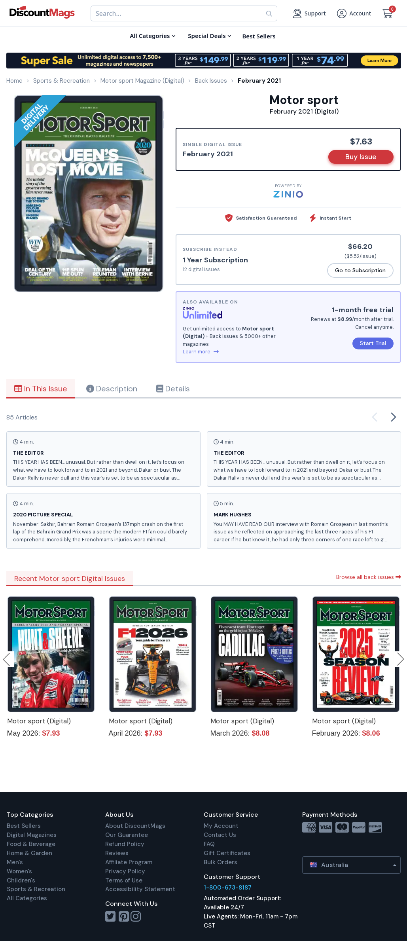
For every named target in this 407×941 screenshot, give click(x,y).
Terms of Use (123, 880)
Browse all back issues (368, 577)
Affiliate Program (128, 862)
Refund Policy (124, 844)
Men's (15, 862)
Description (111, 388)
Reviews (117, 853)
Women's (19, 871)
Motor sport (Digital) (39, 721)
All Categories (27, 898)
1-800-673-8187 (228, 888)
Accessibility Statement (140, 889)
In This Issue (40, 388)
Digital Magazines (32, 835)
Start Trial (373, 343)
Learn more (201, 351)
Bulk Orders (220, 862)
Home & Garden (29, 853)
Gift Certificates (227, 853)
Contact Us (220, 835)
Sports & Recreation (36, 889)
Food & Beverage (31, 844)
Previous (7, 659)
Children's (21, 880)
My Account (221, 826)
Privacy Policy (125, 871)
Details (173, 388)
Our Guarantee (126, 835)
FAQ (209, 844)
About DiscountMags (135, 826)
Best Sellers (24, 826)
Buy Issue (361, 156)
